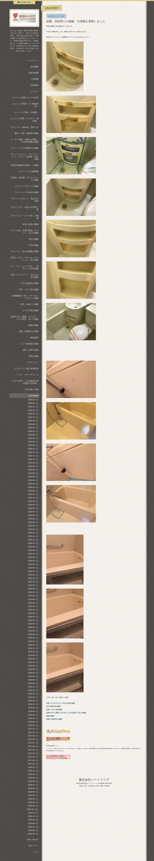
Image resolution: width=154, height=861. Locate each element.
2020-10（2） (33, 613)
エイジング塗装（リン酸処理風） (25, 105)
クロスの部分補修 (30, 310)
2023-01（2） (33, 533)
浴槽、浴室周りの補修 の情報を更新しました (75, 21)
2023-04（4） (33, 522)
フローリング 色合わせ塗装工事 (24, 208)
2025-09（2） (33, 421)
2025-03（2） (33, 442)
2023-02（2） (33, 529)
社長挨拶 (34, 85)
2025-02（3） (33, 445)
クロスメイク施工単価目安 (26, 368)
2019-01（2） (33, 683)
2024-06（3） (33, 473)
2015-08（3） (33, 823)
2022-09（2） (33, 547)
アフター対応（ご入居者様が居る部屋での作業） (24, 382)
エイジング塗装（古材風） (26, 112)
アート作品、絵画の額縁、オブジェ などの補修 (24, 231)
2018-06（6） (33, 708)
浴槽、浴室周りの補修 (54, 719)
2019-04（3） (33, 673)
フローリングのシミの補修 (26, 186)
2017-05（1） (33, 750)
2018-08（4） (33, 701)
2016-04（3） (33, 795)
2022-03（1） (33, 568)
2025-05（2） (33, 435)
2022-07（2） (33, 554)
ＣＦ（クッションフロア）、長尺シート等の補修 (24, 267)
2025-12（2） (33, 410)
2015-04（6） (33, 834)
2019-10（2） (33, 652)
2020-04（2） (33, 634)
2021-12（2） (33, 578)
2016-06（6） (33, 788)
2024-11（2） (33, 456)
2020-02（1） (33, 641)
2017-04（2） (33, 753)
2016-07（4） (33, 785)
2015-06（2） (33, 830)
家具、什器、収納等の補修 (26, 133)
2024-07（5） (33, 470)
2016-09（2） (33, 778)
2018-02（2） (33, 722)
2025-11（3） (33, 414)
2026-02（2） (33, 403)
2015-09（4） (33, 820)
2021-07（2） (33, 592)
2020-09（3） (33, 617)
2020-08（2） (33, 620)
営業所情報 (33, 73)
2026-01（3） (33, 407)
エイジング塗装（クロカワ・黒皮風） (24, 119)
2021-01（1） (33, 606)
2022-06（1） (33, 557)
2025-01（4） (33, 449)
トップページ (32, 60)
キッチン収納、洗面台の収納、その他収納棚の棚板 (24, 140)
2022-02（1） (33, 571)
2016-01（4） (33, 806)
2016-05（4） (33, 792)
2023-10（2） (33, 501)
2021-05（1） (33, 596)
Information (33, 396)
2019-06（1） (33, 666)
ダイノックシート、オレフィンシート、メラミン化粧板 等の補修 (24, 156)
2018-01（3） (33, 725)
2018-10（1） (33, 694)
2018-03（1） (33, 718)
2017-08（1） (33, 739)
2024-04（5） (33, 480)
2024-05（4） (33, 477)
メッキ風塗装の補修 (29, 344)
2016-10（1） (33, 774)
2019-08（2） (33, 659)
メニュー (34, 91)
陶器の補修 (50, 716)
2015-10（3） (33, 816)
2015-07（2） (33, 827)
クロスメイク (32, 362)
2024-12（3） (33, 452)
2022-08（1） (33, 550)
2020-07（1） (33, 624)
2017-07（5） (33, 743)
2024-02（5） (33, 487)
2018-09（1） (33, 697)
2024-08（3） (33, 466)
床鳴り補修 (33, 356)
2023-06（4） (33, 515)
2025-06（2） (33, 431)
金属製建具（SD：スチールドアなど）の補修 (25, 297)
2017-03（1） (33, 757)
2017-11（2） (33, 732)
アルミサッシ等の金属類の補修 (24, 251)
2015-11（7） (33, 813)
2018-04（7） (33, 715)
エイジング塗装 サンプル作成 (25, 97)
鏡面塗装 (34, 337)
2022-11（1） (33, 540)
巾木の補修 (33, 245)
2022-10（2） (33, 543)
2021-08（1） (33, 589)
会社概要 (34, 67)
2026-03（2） (33, 400)
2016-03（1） (33, 799)
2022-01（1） (33, 575)
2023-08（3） (33, 508)
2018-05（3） (33, 711)
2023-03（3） (33, 526)
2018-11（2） (33, 690)
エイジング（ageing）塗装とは (24, 127)
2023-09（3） (33, 505)
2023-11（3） (33, 498)
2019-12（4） (33, 648)
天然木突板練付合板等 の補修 (24, 165)
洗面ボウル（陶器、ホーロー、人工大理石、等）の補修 (24, 318)
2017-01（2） (33, 764)
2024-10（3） (33, 459)
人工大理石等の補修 (53, 706)
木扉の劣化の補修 (30, 224)
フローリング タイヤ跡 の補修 (24, 217)
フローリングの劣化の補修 (26, 192)
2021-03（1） (33, 603)
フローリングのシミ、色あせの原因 (24, 199)
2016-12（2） (33, 767)
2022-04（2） (33, 564)
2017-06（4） (33, 746)
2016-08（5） (33, 781)
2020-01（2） (33, 645)
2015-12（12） (33, 809)
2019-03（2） (33, 676)
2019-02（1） (33, 680)
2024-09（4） (33, 463)
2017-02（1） (33, 760)
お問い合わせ (32, 839)
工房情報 (34, 79)
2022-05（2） (33, 561)
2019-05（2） (33, 669)
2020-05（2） (33, 631)
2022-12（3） (33, 536)
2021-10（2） (33, 582)
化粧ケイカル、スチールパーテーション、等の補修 (24, 258)
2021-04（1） (33, 599)
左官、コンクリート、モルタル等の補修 (60, 703)
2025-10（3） (33, 417)
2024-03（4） (33, 484)
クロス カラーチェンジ (27, 375)
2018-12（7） (33, 687)
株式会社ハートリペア (94, 779)
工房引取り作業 (31, 389)
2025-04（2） (33, 438)
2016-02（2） (33, 802)
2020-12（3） (33, 610)
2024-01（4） (33, 491)
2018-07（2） (33, 704)
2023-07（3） (33, 512)
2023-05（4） (33, 519)
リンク (35, 852)
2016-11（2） (33, 771)
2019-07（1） (33, 662)
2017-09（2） (33, 736)
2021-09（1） (33, 585)
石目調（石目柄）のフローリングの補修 (24, 178)
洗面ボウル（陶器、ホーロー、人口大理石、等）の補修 (66, 713)
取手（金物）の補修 (29, 304)
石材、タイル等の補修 (54, 709)
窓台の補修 (33, 239)
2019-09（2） (33, 655)
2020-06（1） (33, 627)
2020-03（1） (33, 638)
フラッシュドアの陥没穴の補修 (24, 148)
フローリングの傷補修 (28, 171)
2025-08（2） (33, 424)
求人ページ (33, 846)
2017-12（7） (33, 729)
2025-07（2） (33, 428)
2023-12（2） (33, 494)
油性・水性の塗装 (30, 350)
